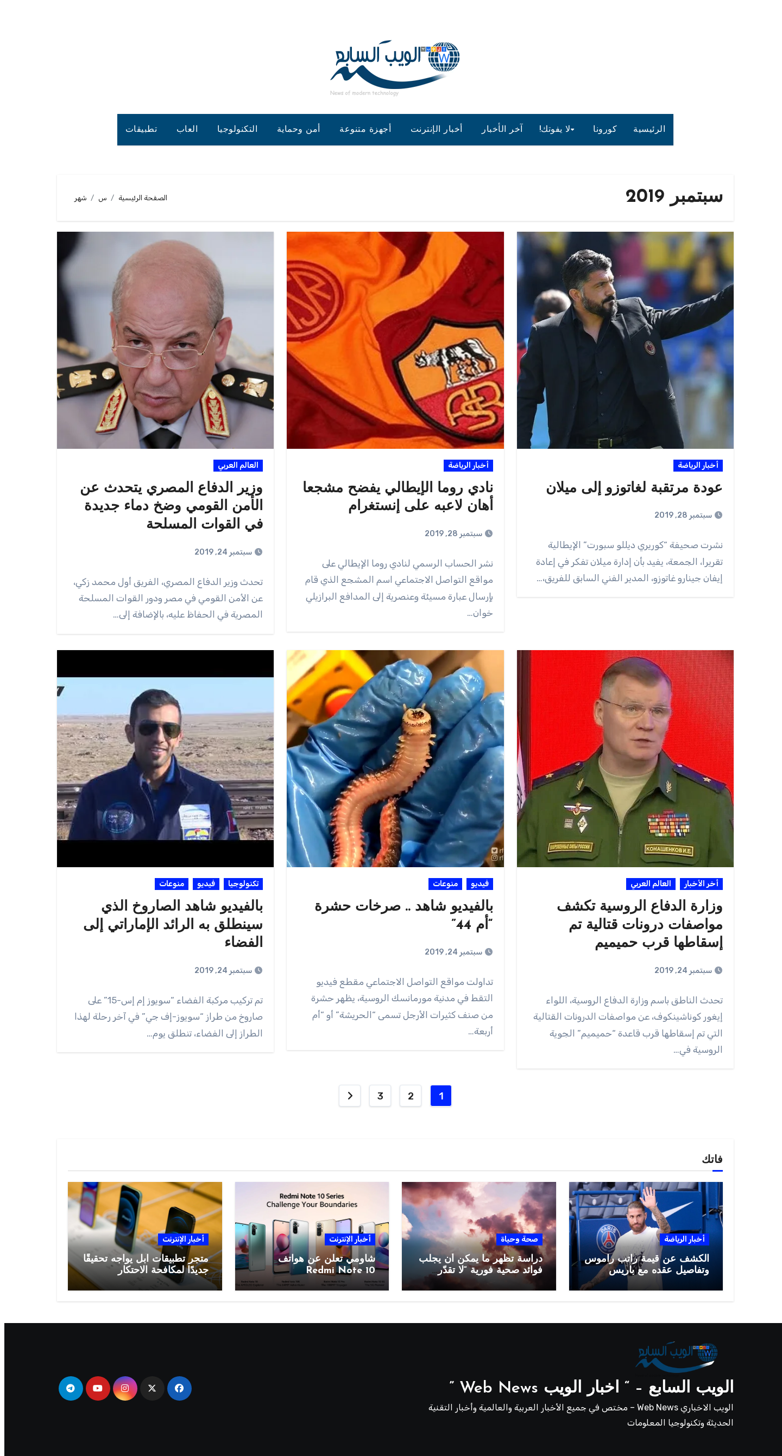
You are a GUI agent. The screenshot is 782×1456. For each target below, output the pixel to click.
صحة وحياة (515, 1239)
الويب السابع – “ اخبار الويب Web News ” (587, 1388)
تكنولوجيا (239, 883)
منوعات (440, 883)
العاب (184, 129)
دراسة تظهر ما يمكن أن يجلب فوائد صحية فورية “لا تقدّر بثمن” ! (476, 1271)
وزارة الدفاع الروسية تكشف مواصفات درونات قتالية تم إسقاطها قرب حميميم (635, 925)
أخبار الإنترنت (434, 129)
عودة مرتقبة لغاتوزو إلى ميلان (629, 488)
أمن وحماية (296, 129)
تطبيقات (138, 129)
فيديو (475, 883)
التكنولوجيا (234, 129)
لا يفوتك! (550, 129)
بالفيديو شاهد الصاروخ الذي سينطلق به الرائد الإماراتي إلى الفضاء (168, 925)
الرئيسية (645, 129)
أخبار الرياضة (693, 465)
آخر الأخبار (498, 129)
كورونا (601, 129)
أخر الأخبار (697, 883)
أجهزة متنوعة (362, 129)
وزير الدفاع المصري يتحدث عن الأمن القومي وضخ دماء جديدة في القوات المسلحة (166, 507)
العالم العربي (233, 465)
